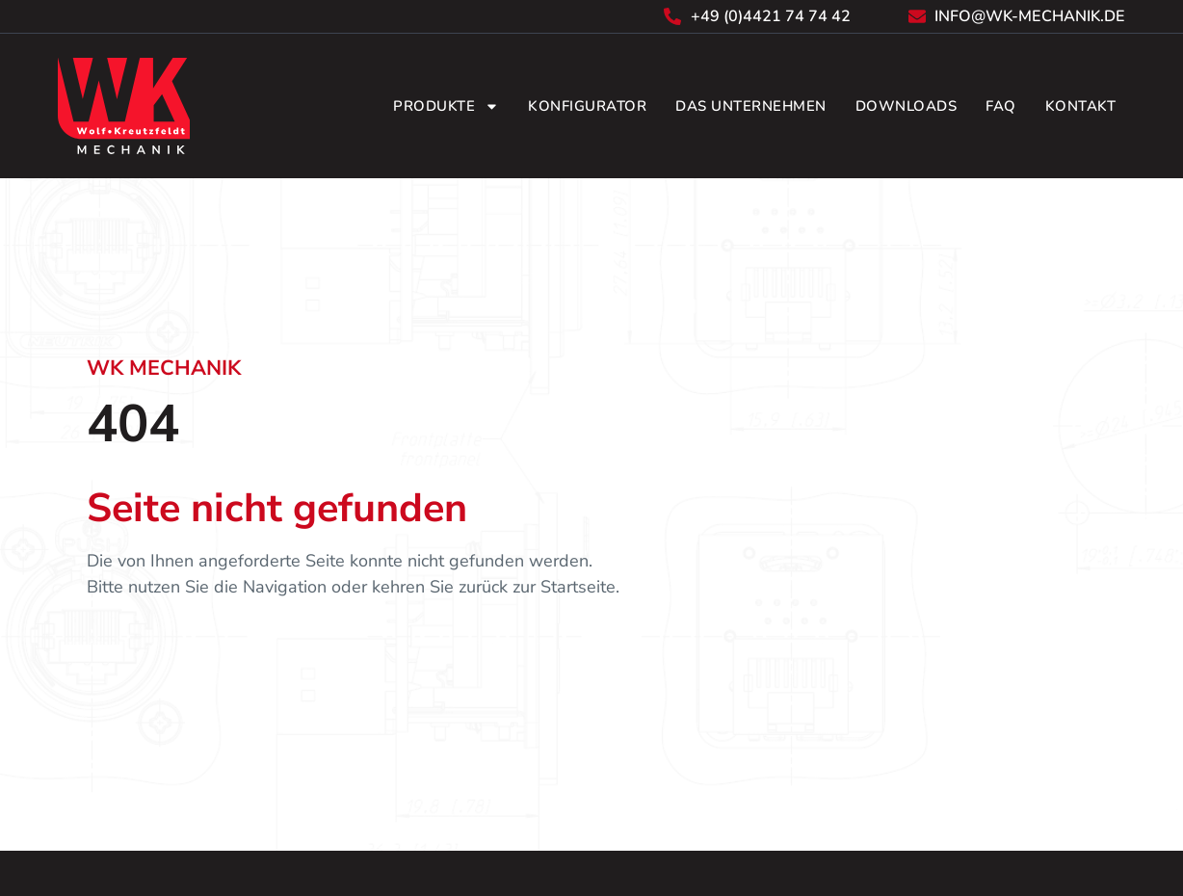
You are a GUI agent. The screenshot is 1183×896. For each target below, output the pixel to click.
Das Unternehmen (751, 106)
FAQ (1001, 106)
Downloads (906, 106)
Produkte (446, 106)
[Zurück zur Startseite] (124, 106)
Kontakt (1081, 106)
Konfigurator (587, 106)
